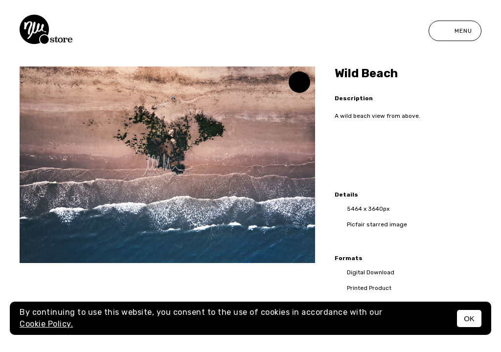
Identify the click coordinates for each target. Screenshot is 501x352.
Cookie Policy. (46, 324)
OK (469, 318)
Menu (455, 31)
